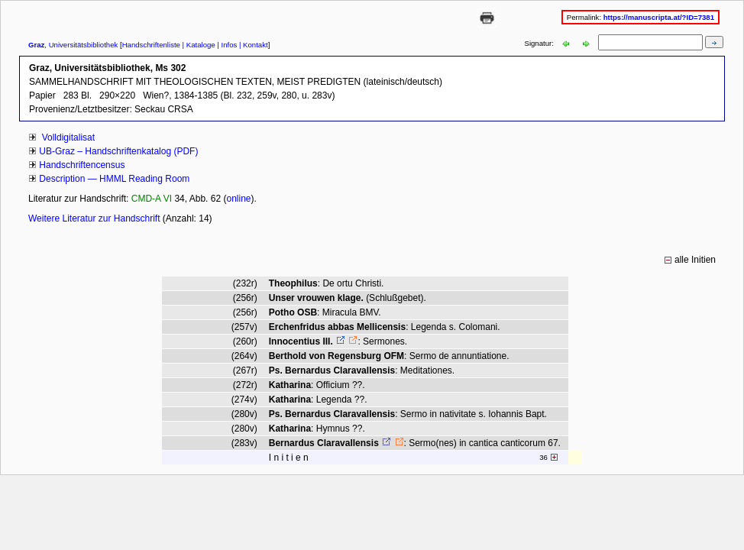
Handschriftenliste (151, 44)
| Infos (226, 44)
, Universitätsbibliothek (73, 44)
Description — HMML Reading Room (114, 178)
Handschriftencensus (82, 165)
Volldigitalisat (67, 137)
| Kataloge (197, 44)
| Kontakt (252, 44)
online (238, 198)
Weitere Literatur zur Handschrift (95, 218)
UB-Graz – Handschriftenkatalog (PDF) (118, 151)
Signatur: (540, 43)
